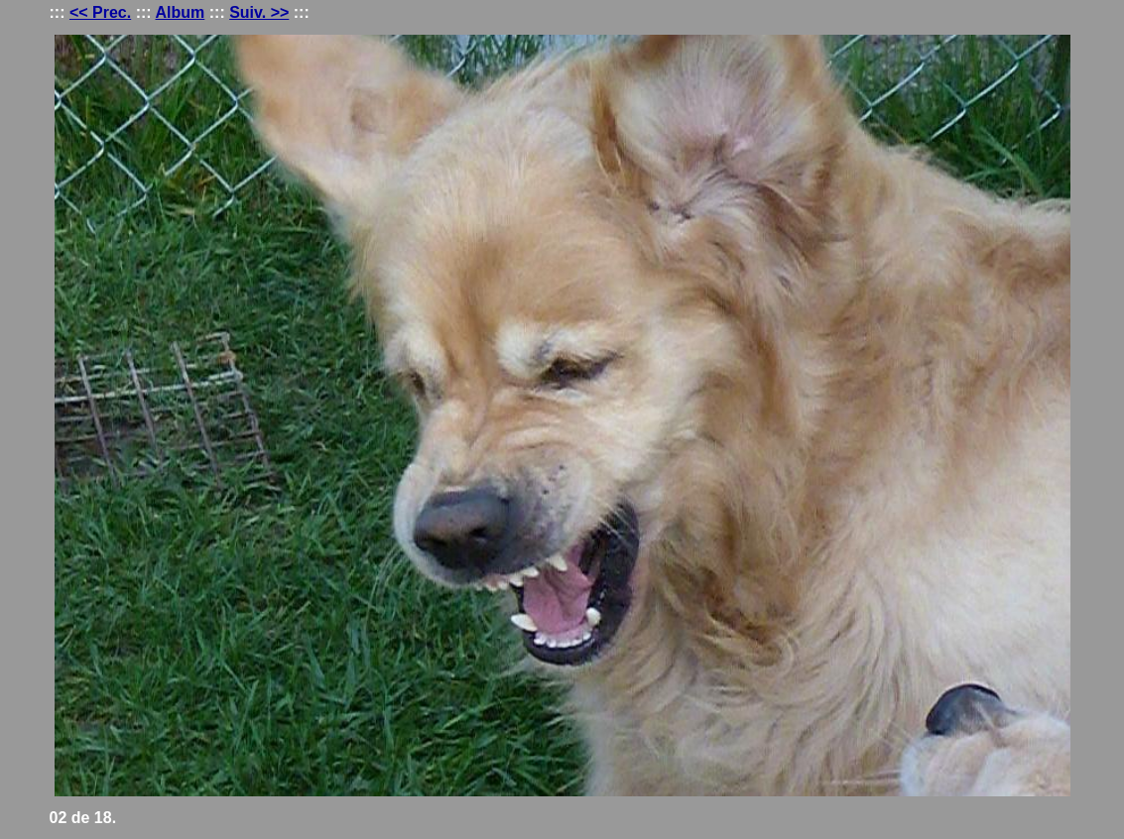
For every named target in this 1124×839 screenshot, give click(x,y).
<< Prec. (100, 12)
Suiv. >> (259, 12)
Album (180, 12)
